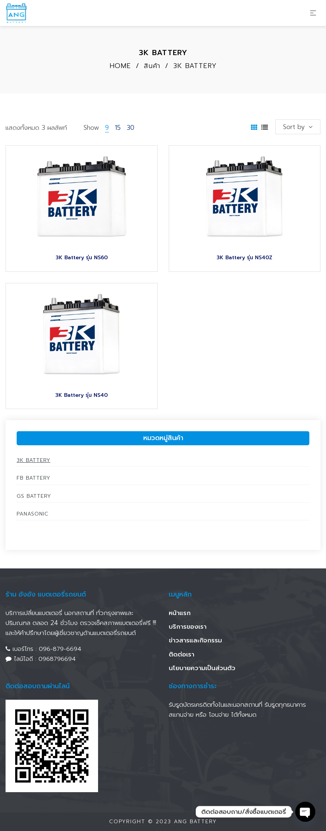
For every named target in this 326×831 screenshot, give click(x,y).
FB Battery (33, 478)
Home (120, 66)
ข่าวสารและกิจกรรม (195, 640)
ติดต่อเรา (181, 654)
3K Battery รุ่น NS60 (82, 257)
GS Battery (34, 496)
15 (118, 127)
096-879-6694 (60, 649)
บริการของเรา (187, 626)
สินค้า (152, 66)
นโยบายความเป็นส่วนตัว (202, 668)
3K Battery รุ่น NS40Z (244, 257)
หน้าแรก (180, 613)
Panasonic (32, 514)
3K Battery (33, 460)
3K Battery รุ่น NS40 (81, 395)
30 (130, 127)
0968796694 (57, 659)
